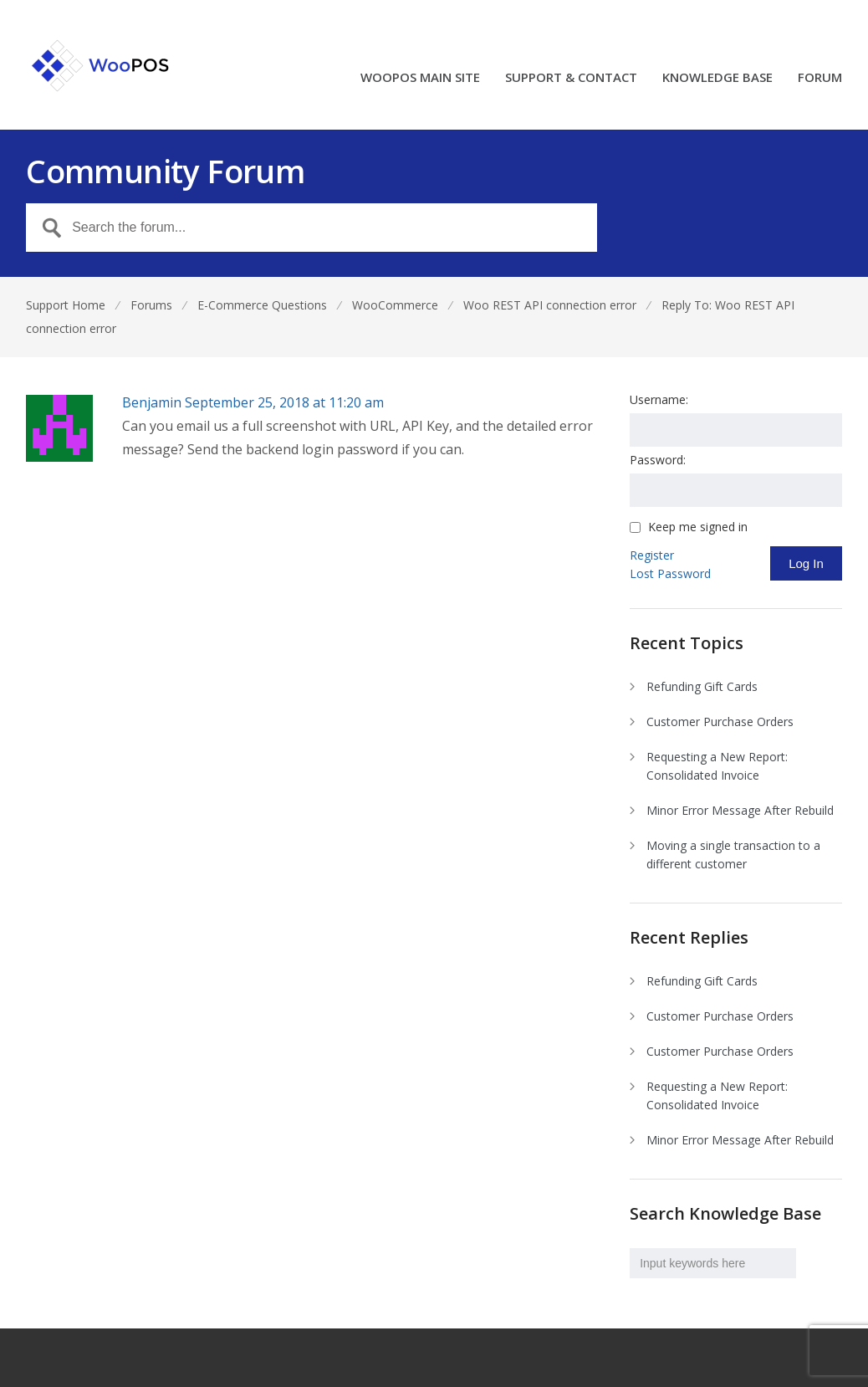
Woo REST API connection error (549, 305)
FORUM (820, 78)
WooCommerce (395, 305)
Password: (658, 460)
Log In (806, 563)
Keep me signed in (698, 527)
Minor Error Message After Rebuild (740, 810)
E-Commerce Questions (262, 305)
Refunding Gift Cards (702, 686)
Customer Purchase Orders (720, 721)
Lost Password (670, 573)
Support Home (65, 305)
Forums (151, 305)
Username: (659, 399)
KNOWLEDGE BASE (717, 78)
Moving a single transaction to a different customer (733, 854)
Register (652, 555)
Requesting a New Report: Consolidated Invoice (717, 766)
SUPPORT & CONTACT (571, 78)
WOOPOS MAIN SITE (420, 78)
